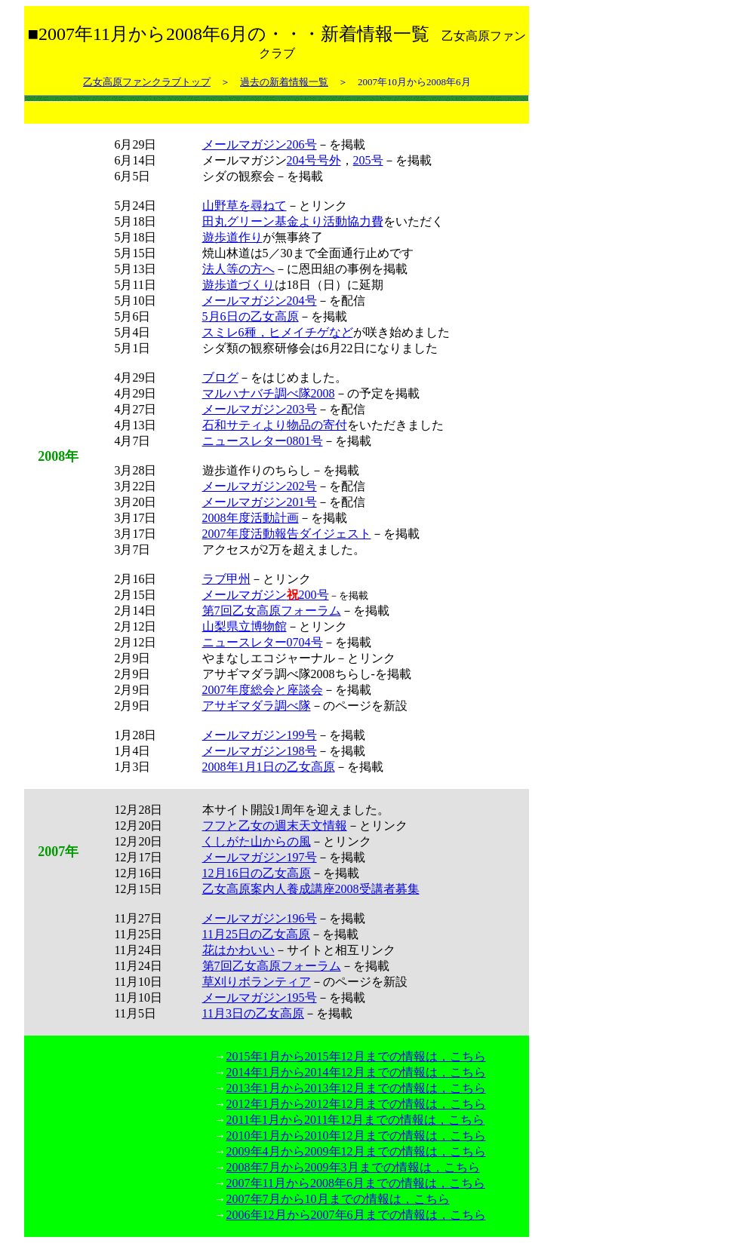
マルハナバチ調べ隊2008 (268, 393)
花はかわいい (238, 950)
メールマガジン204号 (259, 300)
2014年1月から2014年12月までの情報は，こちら (356, 1072)
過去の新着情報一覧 (284, 81)
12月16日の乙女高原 (256, 873)
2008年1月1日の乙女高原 (268, 766)
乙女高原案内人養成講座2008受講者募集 (311, 888)
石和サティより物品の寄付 (274, 425)
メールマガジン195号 (259, 997)
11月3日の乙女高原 (253, 1013)
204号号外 (314, 160)
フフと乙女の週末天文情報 (274, 825)
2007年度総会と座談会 (262, 689)
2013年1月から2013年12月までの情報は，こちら (356, 1088)
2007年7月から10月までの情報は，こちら (338, 1198)
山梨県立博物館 (244, 626)
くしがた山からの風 (256, 841)
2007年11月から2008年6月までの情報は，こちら (355, 1183)
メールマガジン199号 (259, 735)
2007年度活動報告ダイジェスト (286, 533)
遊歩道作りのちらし (256, 470)
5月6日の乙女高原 (250, 316)
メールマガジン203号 (259, 409)
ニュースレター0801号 (262, 440)
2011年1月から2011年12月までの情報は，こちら (355, 1119)
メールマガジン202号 (259, 486)
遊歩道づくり (238, 284)
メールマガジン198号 (259, 750)
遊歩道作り (232, 237)
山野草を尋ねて (244, 205)
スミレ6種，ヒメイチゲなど (277, 332)
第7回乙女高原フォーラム (271, 610)
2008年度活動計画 (250, 517)
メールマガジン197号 (259, 857)
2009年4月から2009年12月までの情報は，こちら (356, 1151)
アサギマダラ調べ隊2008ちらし (286, 674)
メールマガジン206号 (259, 144)
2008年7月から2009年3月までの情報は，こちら (353, 1167)
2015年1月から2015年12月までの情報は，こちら (356, 1056)
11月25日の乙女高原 (256, 934)
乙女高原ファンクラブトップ (147, 81)
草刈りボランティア (256, 981)
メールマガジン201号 (259, 502)
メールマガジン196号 (259, 918)
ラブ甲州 (226, 578)
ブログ (220, 377)
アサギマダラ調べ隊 (256, 705)
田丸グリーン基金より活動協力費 (292, 221)
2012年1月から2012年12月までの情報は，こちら (356, 1103)
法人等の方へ (238, 268)
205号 (368, 160)
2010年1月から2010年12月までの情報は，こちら (356, 1135)
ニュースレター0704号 (262, 642)
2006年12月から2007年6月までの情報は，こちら (356, 1214)
